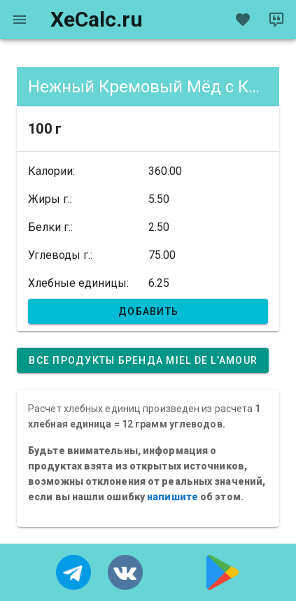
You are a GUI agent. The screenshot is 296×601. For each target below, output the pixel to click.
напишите (172, 496)
